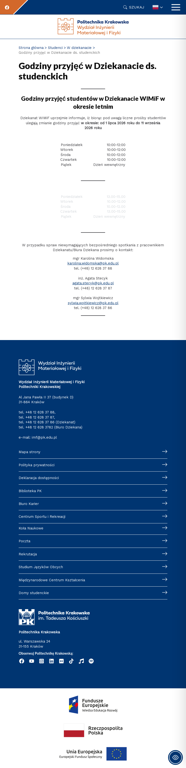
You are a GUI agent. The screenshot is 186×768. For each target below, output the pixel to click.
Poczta (24, 541)
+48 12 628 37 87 (39, 417)
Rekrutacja (28, 554)
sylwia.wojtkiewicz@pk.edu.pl (93, 303)
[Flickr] (61, 661)
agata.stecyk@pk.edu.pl (93, 283)
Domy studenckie (34, 593)
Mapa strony (29, 452)
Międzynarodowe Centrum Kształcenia (52, 580)
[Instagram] (42, 661)
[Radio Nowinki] (81, 661)
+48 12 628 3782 (39, 427)
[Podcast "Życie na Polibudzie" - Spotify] (91, 661)
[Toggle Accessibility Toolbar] (175, 757)
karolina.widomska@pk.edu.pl (93, 263)
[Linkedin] (51, 661)
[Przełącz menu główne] (175, 7)
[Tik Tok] (71, 661)
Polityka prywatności (36, 465)
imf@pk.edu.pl (44, 437)
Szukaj (136, 7)
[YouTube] (32, 661)
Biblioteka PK (30, 491)
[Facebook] (7, 7)
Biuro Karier (29, 504)
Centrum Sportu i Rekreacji (42, 516)
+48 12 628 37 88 (39, 412)
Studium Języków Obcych (41, 567)
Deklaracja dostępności (39, 478)
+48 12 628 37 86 (39, 422)
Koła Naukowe (31, 528)
